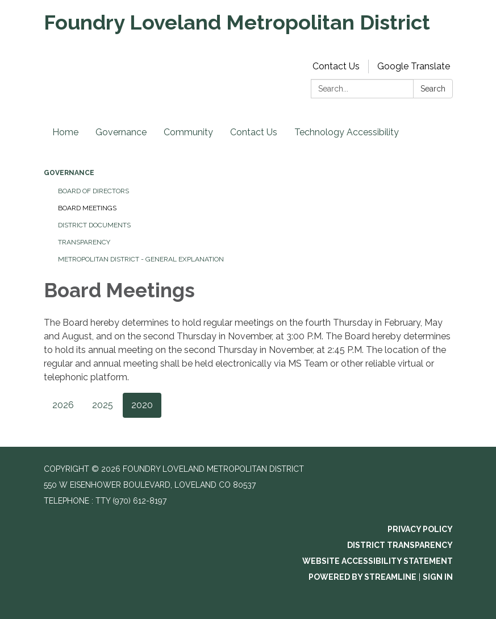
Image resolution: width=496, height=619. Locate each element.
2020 (142, 405)
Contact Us (336, 66)
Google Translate (413, 66)
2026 (63, 405)
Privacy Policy (420, 529)
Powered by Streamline (362, 576)
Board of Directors (93, 191)
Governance (121, 132)
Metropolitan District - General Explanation (141, 259)
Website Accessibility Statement (377, 561)
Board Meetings (87, 208)
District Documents (94, 225)
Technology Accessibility (346, 132)
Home (65, 132)
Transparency (84, 242)
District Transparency (400, 545)
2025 (102, 405)
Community (188, 132)
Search (432, 88)
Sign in (438, 576)
